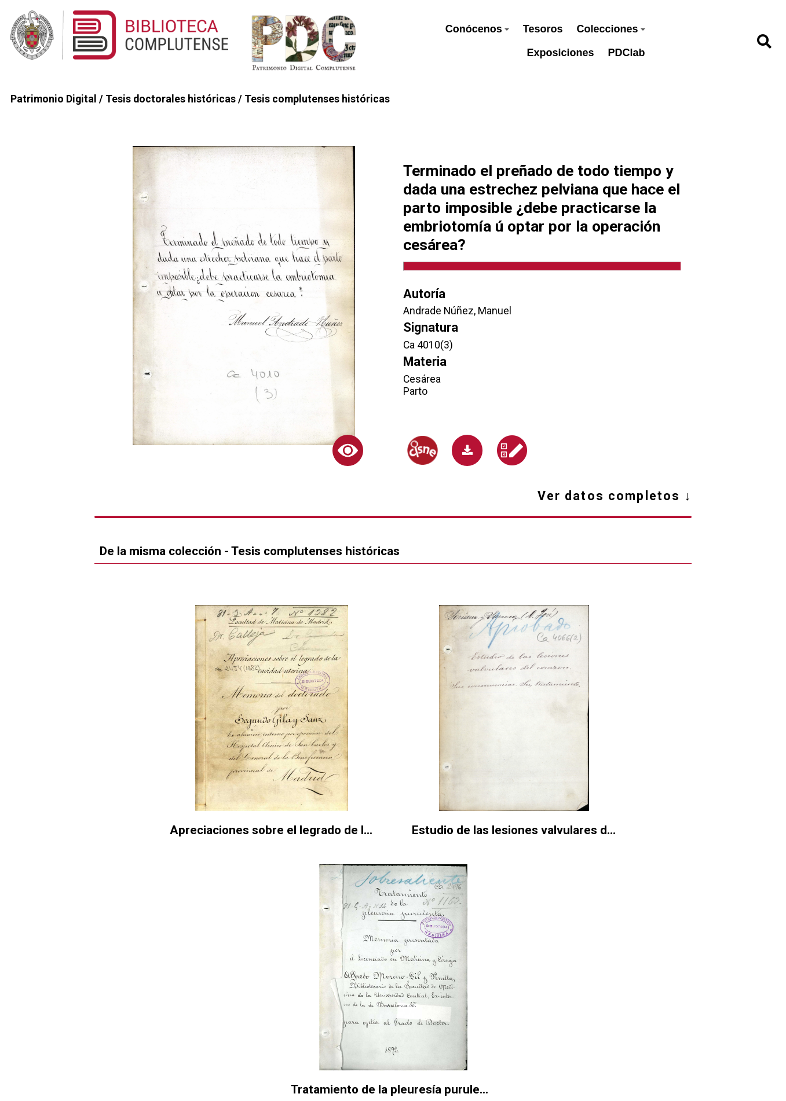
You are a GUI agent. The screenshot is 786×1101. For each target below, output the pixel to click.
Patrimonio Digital (53, 99)
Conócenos (477, 29)
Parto (415, 391)
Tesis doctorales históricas (170, 99)
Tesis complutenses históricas (317, 99)
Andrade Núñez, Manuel (457, 310)
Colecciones (610, 29)
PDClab (626, 52)
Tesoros (543, 29)
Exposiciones (560, 52)
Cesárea (422, 379)
